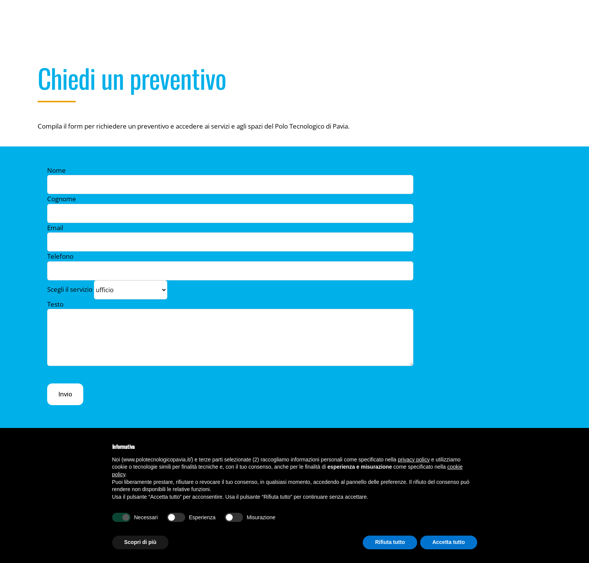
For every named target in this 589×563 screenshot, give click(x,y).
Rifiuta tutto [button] (390, 542)
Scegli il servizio (107, 289)
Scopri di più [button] (140, 542)
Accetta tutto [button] (448, 542)
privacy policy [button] (414, 459)
